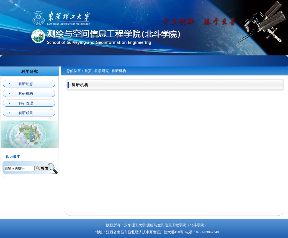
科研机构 (119, 71)
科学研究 (101, 71)
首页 (88, 71)
